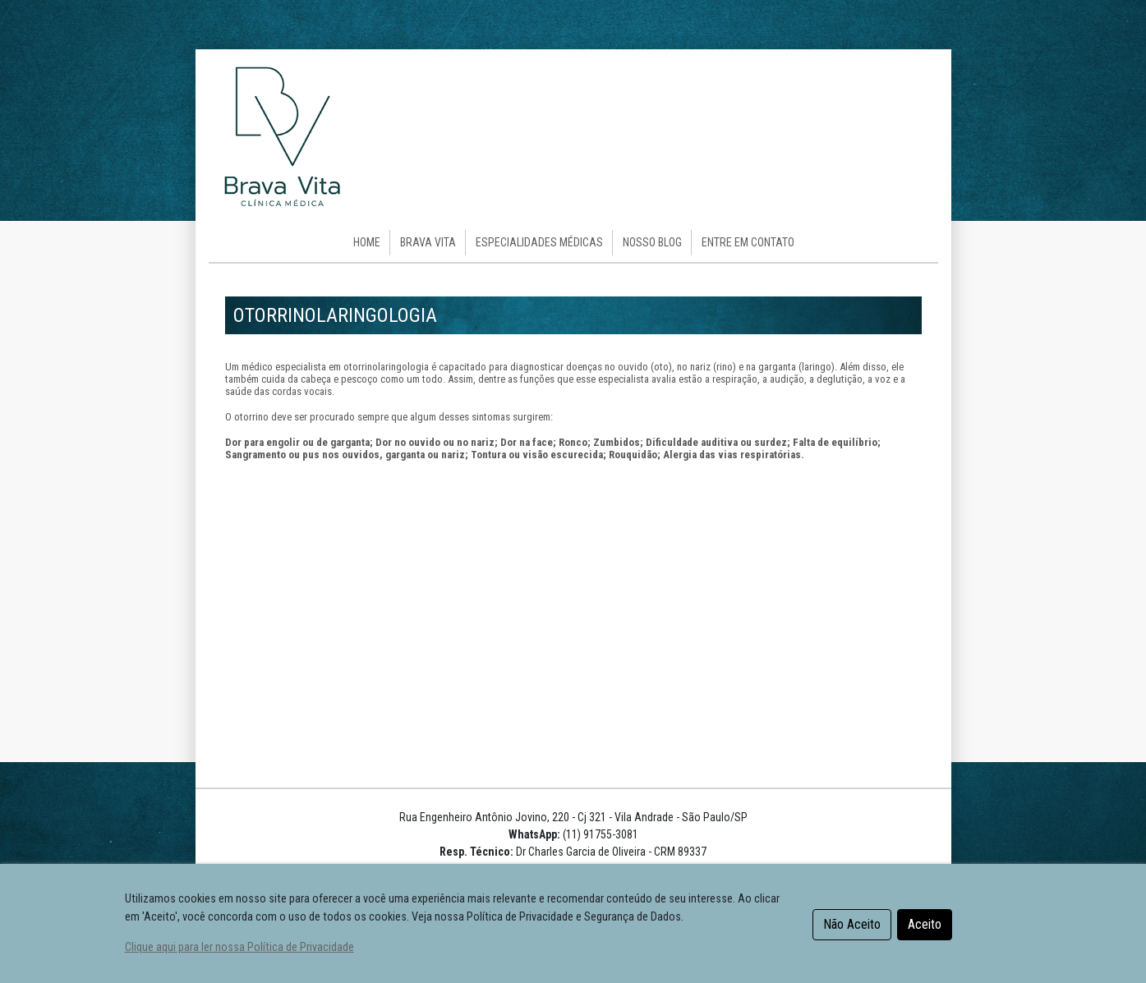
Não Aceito (852, 924)
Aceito (924, 924)
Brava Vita (428, 242)
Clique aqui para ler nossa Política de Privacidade (239, 947)
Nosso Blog (652, 242)
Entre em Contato (748, 242)
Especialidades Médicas (539, 242)
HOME (366, 242)
